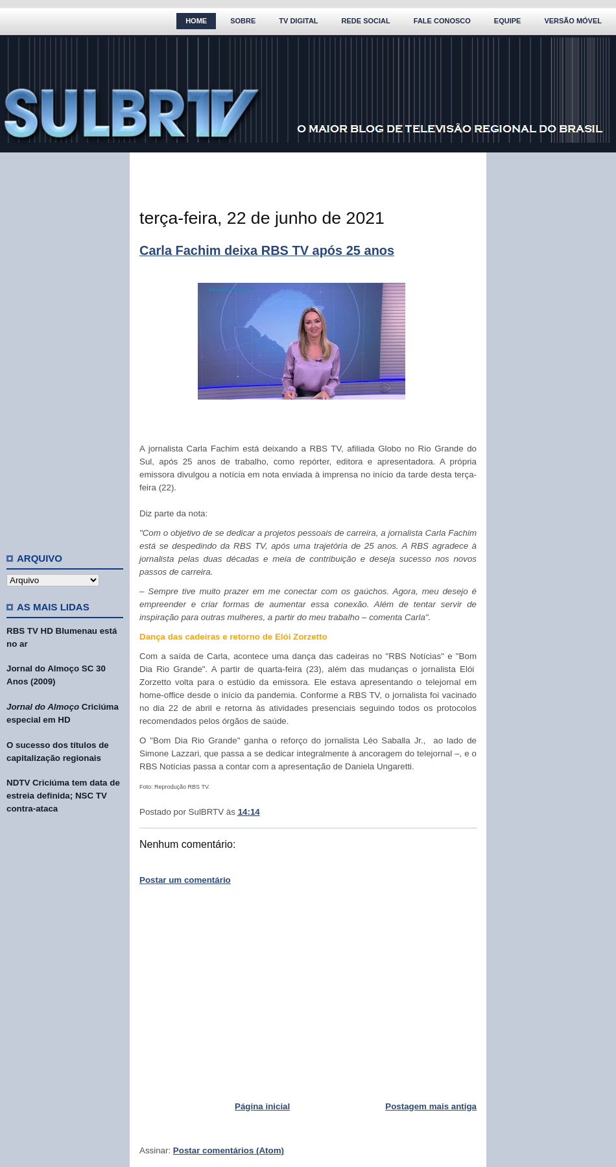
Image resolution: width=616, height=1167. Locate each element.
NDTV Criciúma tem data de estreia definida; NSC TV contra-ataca (63, 795)
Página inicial (262, 1106)
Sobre (242, 21)
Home (196, 21)
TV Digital (298, 21)
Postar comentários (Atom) (228, 1150)
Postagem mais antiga (431, 1106)
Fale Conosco (442, 21)
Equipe (507, 21)
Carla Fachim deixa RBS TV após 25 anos (266, 250)
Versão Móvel (573, 21)
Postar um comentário (185, 880)
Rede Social (366, 21)
